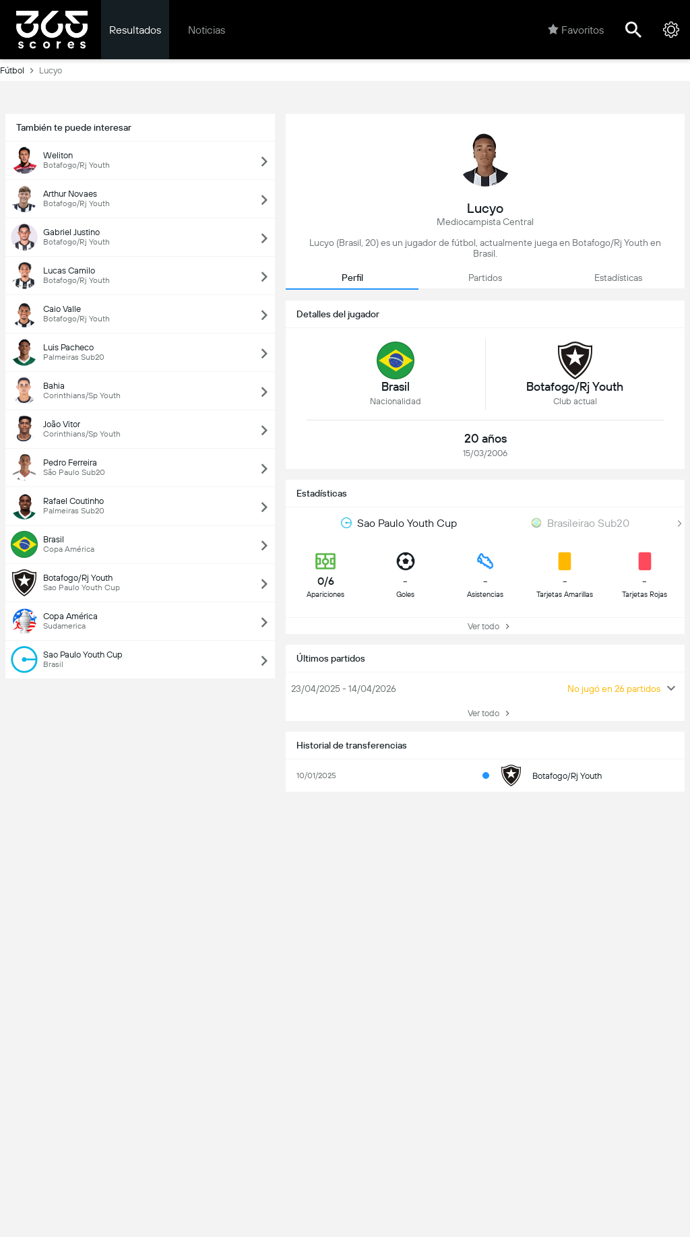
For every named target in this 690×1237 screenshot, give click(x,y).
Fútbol (19, 70)
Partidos (485, 277)
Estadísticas (618, 277)
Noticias (206, 30)
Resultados (135, 30)
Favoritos (576, 29)
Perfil (352, 277)
